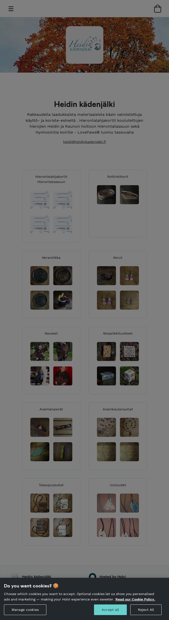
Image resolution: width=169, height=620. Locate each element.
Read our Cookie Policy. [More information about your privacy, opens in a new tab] (135, 603)
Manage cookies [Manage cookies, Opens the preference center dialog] (25, 613)
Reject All (146, 613)
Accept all (110, 613)
